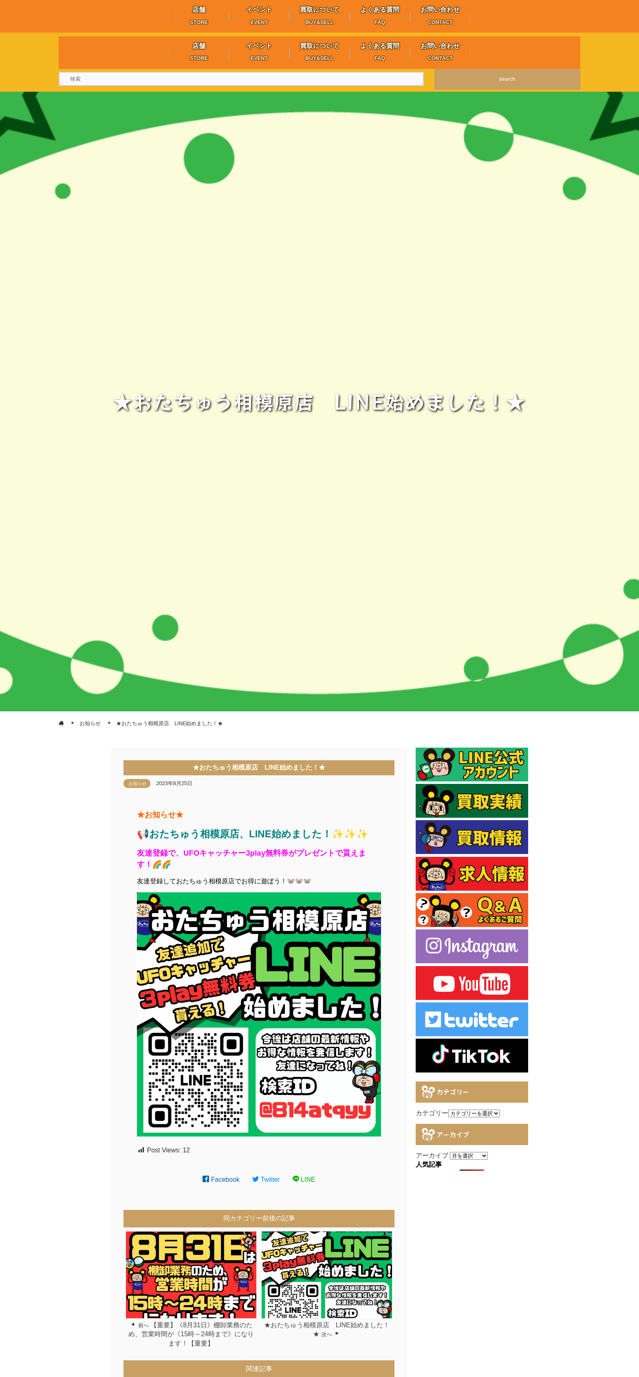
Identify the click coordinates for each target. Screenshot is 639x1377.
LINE (304, 1179)
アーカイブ (432, 1155)
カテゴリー (432, 1113)
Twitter (266, 1179)
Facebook (221, 1179)
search (507, 79)
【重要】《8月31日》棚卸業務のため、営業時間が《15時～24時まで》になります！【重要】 (191, 1334)
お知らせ (137, 783)
